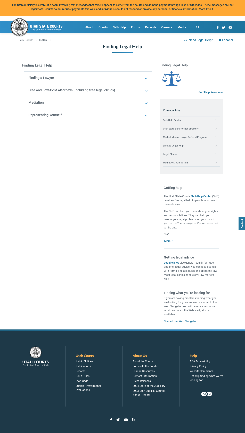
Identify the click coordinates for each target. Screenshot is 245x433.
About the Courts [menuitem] (143, 361)
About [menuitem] (89, 27)
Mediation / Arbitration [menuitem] (175, 162)
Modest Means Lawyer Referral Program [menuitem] (185, 137)
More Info (205, 9)
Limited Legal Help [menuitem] (173, 145)
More (167, 241)
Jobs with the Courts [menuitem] (145, 366)
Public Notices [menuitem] (84, 361)
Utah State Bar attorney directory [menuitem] (181, 128)
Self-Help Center (201, 196)
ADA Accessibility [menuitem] (200, 361)
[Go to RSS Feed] (133, 419)
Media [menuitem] (181, 27)
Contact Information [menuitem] (145, 376)
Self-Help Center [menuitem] (172, 120)
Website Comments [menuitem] (201, 371)
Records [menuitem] (150, 27)
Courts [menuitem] (103, 27)
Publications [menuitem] (83, 366)
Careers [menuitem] (166, 27)
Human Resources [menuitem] (144, 371)
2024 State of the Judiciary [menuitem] (149, 386)
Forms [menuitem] (135, 27)
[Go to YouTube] (230, 27)
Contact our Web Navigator (180, 321)
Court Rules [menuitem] (82, 376)
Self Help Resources (211, 92)
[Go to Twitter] (223, 27)
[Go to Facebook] (218, 27)
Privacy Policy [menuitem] (198, 366)
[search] (197, 27)
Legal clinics (171, 262)
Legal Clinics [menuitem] (170, 154)
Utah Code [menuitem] (82, 381)
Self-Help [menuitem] (119, 27)
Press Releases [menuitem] (142, 381)
